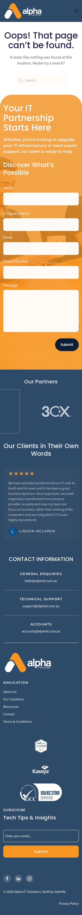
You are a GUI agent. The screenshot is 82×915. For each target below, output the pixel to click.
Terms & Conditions (17, 721)
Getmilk (60, 891)
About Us (10, 691)
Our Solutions (13, 699)
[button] (76, 11)
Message (10, 284)
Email (7, 236)
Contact (9, 714)
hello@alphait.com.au (41, 581)
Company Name (16, 212)
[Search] (41, 80)
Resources (11, 706)
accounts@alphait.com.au (41, 631)
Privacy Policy (69, 903)
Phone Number (15, 260)
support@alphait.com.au (41, 606)
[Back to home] (23, 11)
